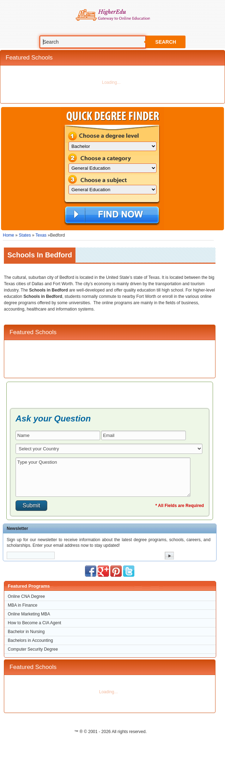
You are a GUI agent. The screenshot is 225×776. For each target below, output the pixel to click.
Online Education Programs (112, 15)
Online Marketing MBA (29, 614)
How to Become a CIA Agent (34, 622)
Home (8, 235)
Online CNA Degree (26, 596)
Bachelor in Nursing (26, 631)
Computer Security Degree (33, 649)
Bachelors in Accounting (30, 640)
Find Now (112, 215)
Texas (41, 235)
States (25, 235)
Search (165, 42)
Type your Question (103, 477)
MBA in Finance (22, 605)
